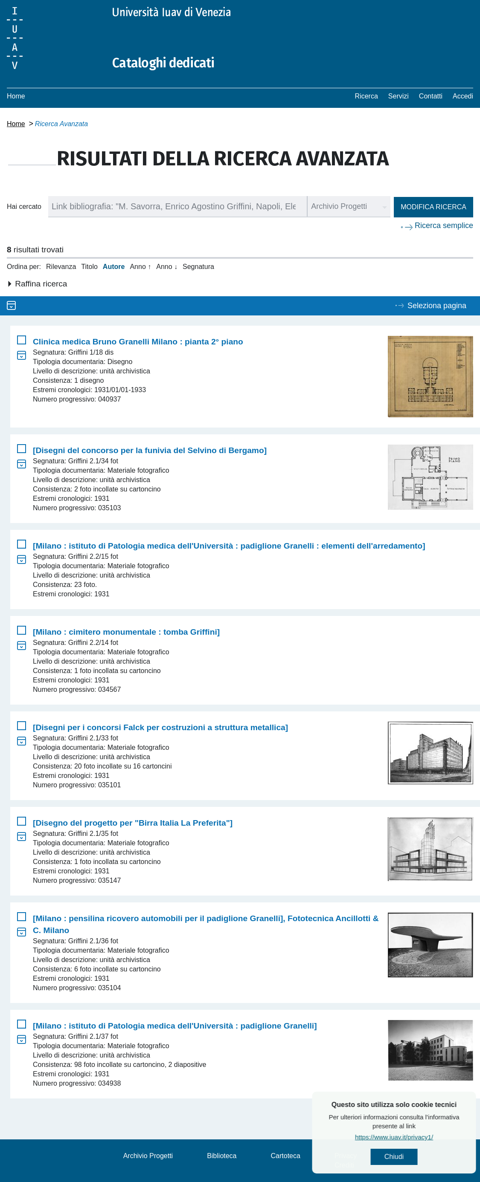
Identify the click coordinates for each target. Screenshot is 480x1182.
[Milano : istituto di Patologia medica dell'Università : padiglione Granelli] (175, 1025)
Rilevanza (61, 266)
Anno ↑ (140, 266)
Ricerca (366, 96)
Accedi (463, 96)
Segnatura (198, 266)
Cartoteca (285, 1155)
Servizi (398, 96)
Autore (114, 266)
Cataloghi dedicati (163, 63)
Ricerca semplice (444, 225)
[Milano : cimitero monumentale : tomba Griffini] (126, 631)
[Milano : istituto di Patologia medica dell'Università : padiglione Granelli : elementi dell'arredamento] (229, 545)
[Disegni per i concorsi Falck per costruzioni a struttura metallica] (160, 727)
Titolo (89, 266)
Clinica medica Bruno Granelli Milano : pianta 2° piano (138, 341)
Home (16, 96)
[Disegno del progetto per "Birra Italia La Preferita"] (133, 822)
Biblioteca (221, 1155)
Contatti (430, 96)
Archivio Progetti (148, 1155)
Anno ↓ (166, 266)
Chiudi (420, 1156)
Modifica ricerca (433, 207)
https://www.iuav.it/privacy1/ (420, 1137)
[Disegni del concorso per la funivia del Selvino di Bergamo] (150, 450)
